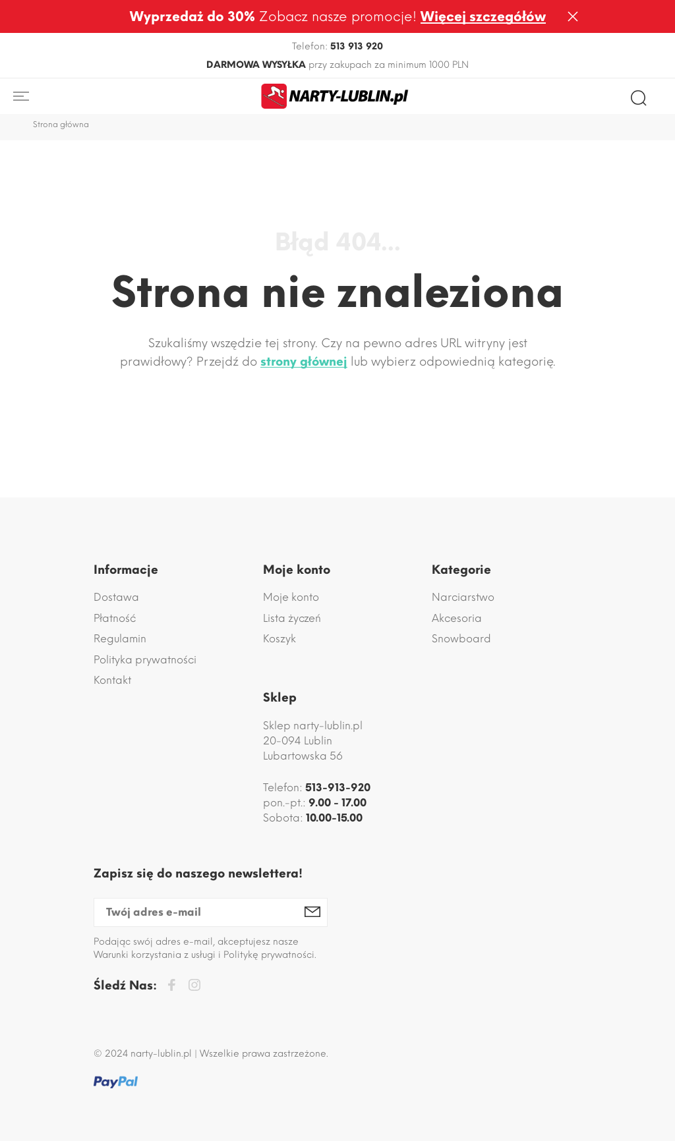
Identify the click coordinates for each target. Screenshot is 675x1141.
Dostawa (116, 597)
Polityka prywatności (145, 660)
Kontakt (112, 680)
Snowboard (461, 638)
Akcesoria (457, 618)
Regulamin (120, 638)
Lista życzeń (292, 618)
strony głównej (303, 361)
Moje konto (291, 597)
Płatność (115, 618)
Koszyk (279, 638)
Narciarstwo (463, 597)
